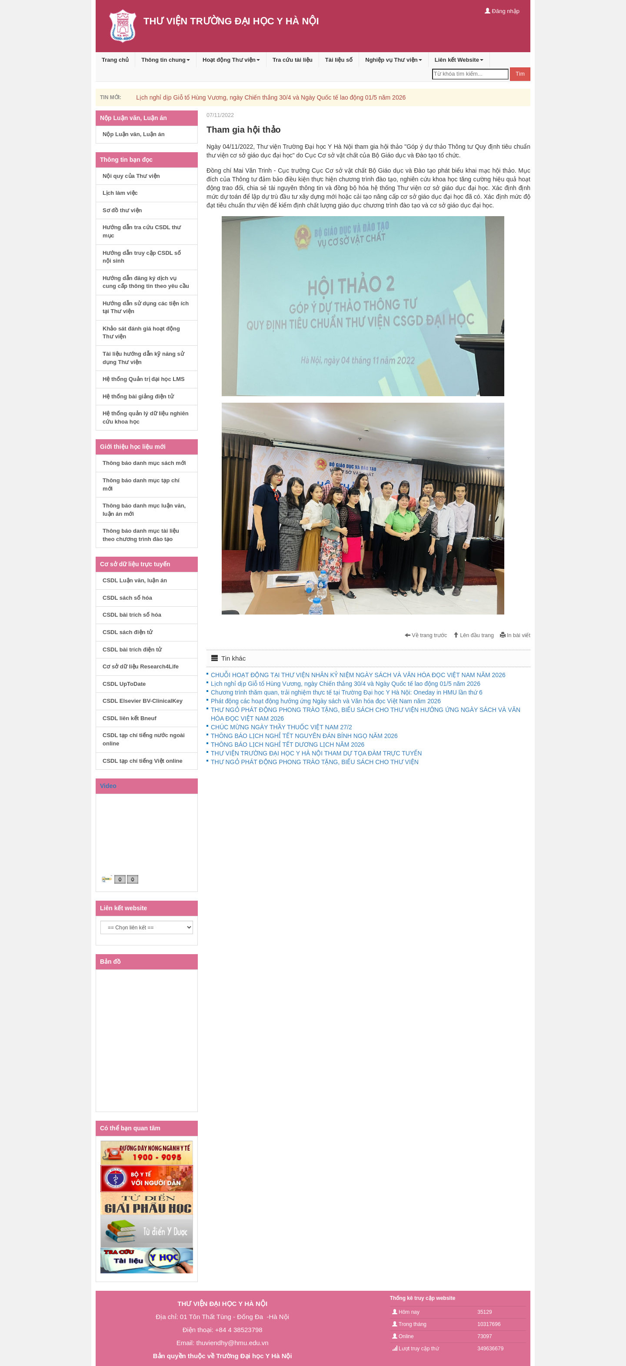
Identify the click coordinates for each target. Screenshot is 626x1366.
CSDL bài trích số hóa (132, 614)
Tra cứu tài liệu (293, 60)
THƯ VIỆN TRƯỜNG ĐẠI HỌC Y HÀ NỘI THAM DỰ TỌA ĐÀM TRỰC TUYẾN (316, 753)
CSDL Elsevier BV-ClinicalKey (143, 701)
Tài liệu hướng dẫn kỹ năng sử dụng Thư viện (143, 358)
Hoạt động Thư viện (231, 60)
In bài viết (515, 635)
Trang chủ (115, 60)
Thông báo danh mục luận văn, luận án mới (144, 509)
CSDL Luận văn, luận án (135, 580)
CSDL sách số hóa (127, 597)
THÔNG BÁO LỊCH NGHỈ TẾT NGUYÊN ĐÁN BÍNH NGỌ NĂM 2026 (304, 735)
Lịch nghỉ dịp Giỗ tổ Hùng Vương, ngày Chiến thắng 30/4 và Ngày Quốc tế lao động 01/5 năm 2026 (271, 97)
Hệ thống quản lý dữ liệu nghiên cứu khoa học (146, 417)
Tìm (520, 74)
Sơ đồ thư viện (122, 210)
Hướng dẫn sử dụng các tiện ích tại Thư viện (146, 307)
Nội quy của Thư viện (131, 176)
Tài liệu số (339, 60)
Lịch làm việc (120, 193)
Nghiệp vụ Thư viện (393, 60)
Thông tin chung (165, 60)
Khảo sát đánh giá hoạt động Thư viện (141, 332)
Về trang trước (426, 635)
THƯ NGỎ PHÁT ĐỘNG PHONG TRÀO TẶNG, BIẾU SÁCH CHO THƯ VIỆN (315, 761)
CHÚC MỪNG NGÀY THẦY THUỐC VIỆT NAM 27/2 (281, 727)
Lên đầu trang (473, 635)
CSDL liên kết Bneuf (129, 718)
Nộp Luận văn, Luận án (134, 134)
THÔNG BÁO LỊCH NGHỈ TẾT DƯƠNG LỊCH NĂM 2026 (287, 744)
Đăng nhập (502, 11)
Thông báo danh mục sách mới (144, 463)
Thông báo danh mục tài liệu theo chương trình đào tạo (141, 535)
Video (108, 785)
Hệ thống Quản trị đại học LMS (144, 379)
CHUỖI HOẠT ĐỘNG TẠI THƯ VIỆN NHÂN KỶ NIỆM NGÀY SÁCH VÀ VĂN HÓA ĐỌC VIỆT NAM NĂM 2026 (358, 674)
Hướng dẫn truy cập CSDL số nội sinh (142, 257)
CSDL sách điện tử (128, 632)
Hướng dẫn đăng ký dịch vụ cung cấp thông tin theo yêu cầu (146, 282)
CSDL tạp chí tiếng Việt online (143, 761)
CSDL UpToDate (124, 684)
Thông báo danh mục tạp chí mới (141, 484)
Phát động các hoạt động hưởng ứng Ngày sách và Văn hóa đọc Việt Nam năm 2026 (326, 701)
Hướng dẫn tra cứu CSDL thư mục (142, 231)
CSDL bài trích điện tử (132, 649)
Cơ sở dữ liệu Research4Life (141, 666)
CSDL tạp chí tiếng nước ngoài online (144, 739)
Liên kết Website (459, 60)
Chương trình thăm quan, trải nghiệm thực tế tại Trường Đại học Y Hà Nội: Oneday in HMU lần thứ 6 (347, 692)
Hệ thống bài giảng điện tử (138, 396)
